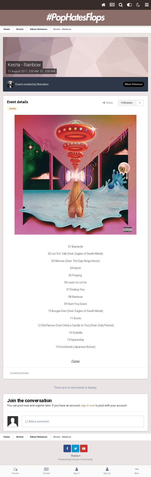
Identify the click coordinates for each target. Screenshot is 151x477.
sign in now (88, 405)
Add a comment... (38, 421)
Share (108, 102)
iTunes (75, 361)
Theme (75, 456)
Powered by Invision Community (75, 459)
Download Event (19, 373)
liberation (43, 84)
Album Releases (134, 84)
